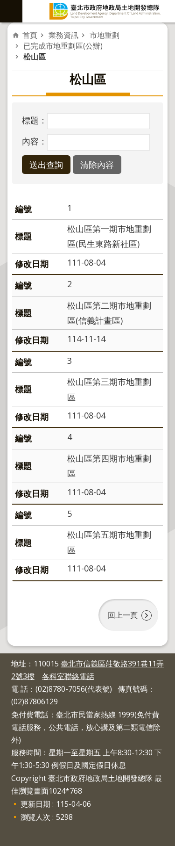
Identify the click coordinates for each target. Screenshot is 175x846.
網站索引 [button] (11, 11)
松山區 (34, 56)
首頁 (29, 35)
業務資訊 (63, 35)
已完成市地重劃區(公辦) (63, 46)
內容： (34, 141)
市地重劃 (104, 35)
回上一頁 (123, 615)
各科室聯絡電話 (68, 676)
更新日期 (35, 804)
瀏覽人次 (35, 817)
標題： (34, 120)
